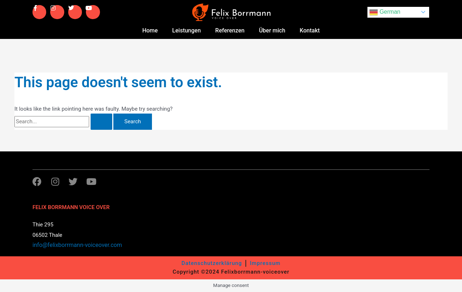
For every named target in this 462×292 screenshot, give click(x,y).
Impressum (265, 263)
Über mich (272, 30)
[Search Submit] (101, 122)
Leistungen (186, 30)
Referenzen (229, 30)
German (384, 12)
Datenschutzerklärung (212, 263)
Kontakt (310, 30)
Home (150, 30)
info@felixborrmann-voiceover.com (77, 245)
